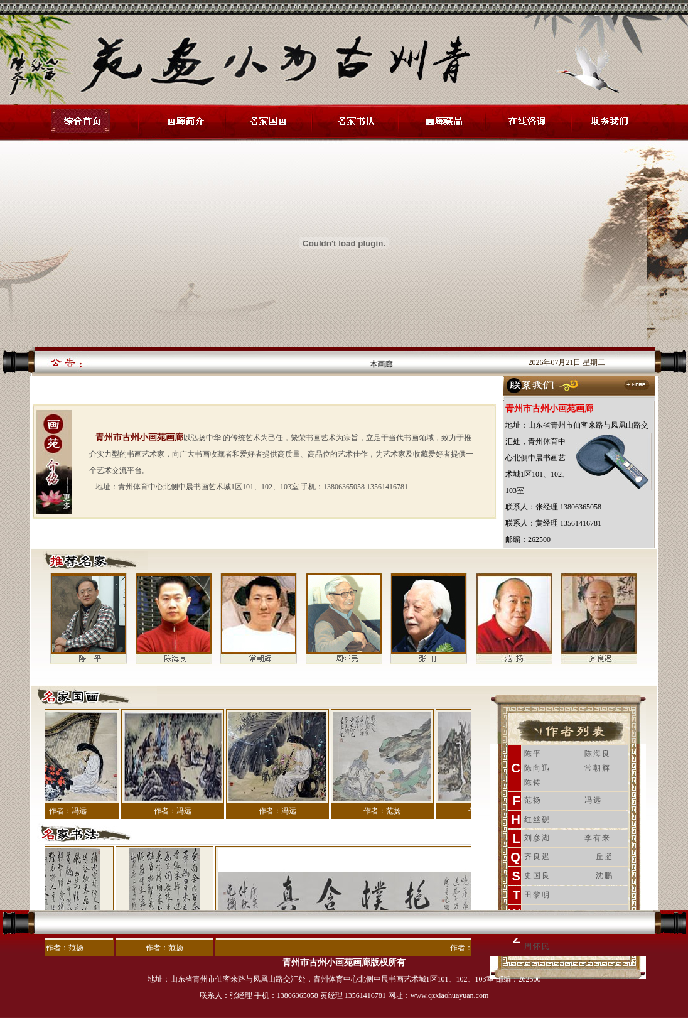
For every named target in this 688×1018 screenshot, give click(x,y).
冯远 (593, 800)
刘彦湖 (537, 837)
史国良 (537, 875)
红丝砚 (537, 819)
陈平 (533, 753)
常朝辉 (597, 768)
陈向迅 (537, 768)
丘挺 (604, 856)
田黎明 (537, 895)
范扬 (533, 800)
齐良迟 (537, 856)
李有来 (597, 837)
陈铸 (533, 782)
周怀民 (537, 946)
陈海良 (597, 753)
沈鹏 (604, 875)
